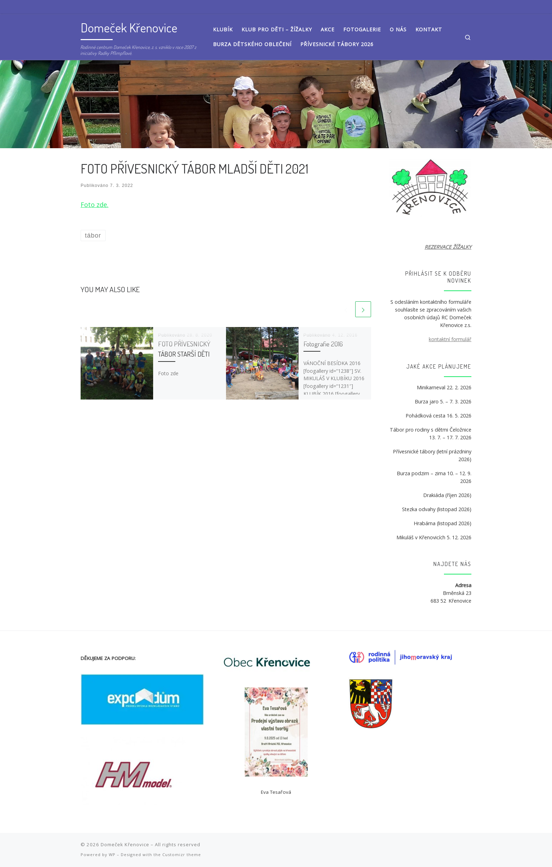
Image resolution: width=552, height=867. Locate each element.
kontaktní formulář (450, 339)
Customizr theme (181, 854)
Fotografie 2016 (323, 343)
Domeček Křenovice (125, 844)
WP (112, 854)
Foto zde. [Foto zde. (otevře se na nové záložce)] (94, 204)
